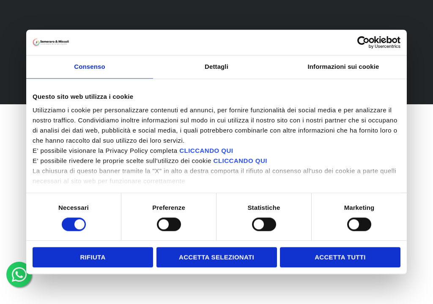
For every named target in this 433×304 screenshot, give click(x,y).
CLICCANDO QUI (206, 150)
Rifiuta (92, 257)
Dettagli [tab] (216, 66)
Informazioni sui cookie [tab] (343, 66)
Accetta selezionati (216, 257)
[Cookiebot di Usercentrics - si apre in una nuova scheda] (363, 42)
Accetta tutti (340, 257)
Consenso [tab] (89, 66)
